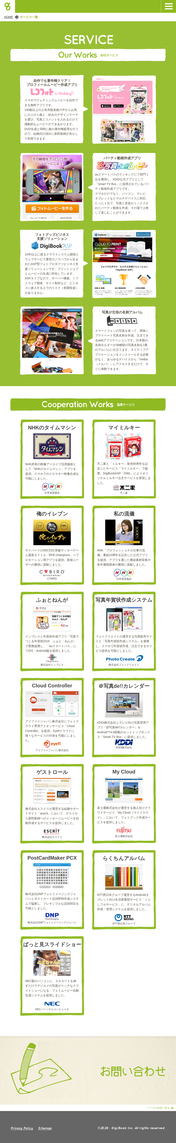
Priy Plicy (22, 1128)
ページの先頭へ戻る (158, 1107)
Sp (45, 1128)
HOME (8, 17)
